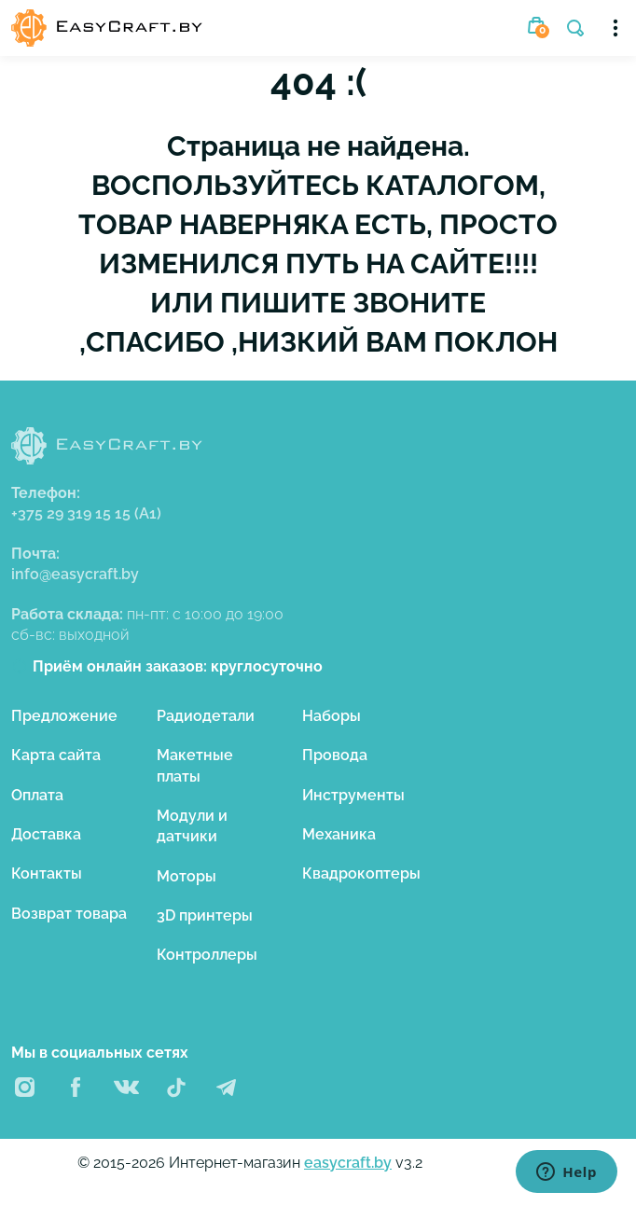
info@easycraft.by (75, 574)
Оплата (37, 795)
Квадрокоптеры (361, 873)
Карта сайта (56, 755)
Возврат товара (69, 913)
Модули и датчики (192, 826)
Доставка (46, 834)
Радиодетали (206, 716)
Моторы (186, 876)
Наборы (331, 716)
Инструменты (353, 795)
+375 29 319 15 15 (86, 513)
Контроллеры (207, 954)
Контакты (46, 873)
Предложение (64, 716)
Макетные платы (195, 765)
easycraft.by (348, 1162)
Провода (334, 755)
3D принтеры (205, 915)
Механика (339, 834)
